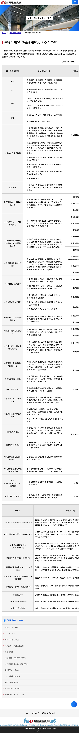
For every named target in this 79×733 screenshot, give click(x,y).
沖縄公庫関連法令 (12, 682)
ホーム (25, 713)
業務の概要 (9, 651)
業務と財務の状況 (12, 639)
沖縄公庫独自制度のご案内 (15, 658)
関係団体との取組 (12, 670)
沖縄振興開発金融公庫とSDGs (16, 664)
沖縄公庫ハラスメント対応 (15, 694)
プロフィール (10, 633)
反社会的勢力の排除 (12, 688)
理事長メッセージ (12, 627)
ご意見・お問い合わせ (49, 713)
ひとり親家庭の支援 (12, 676)
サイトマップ (34, 713)
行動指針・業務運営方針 (14, 645)
